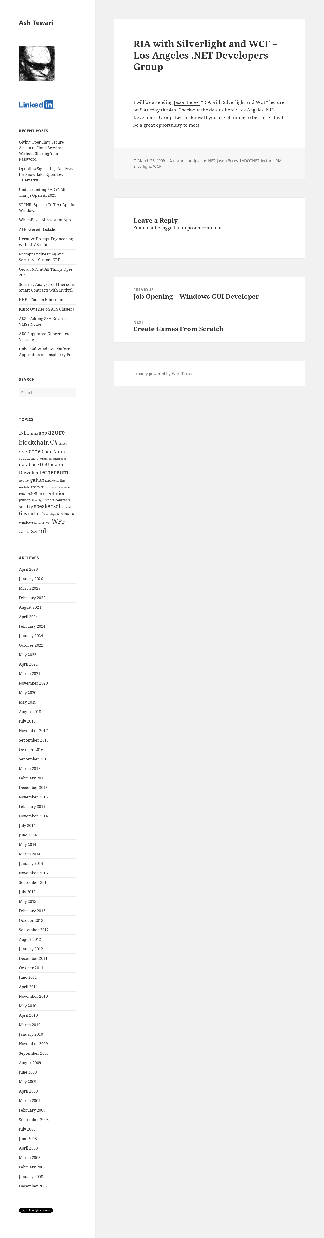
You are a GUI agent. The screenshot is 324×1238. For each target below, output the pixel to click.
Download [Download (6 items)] (30, 472)
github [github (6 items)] (37, 480)
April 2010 (28, 1015)
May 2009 (27, 1081)
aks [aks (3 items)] (36, 433)
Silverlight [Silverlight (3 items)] (37, 500)
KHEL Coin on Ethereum (41, 299)
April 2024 (28, 616)
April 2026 (28, 569)
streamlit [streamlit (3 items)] (67, 507)
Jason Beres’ (187, 102)
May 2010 (27, 1005)
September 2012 (34, 929)
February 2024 (32, 626)
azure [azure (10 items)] (56, 432)
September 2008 (34, 1119)
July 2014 (27, 825)
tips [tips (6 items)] (23, 513)
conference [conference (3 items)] (59, 458)
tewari (178, 160)
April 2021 (28, 664)
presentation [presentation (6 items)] (52, 493)
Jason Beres (227, 160)
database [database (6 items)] (29, 464)
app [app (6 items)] (43, 433)
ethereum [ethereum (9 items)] (55, 472)
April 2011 (28, 986)
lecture (267, 160)
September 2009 (34, 1053)
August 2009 (30, 1062)
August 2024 (30, 607)
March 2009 (29, 1100)
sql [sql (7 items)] (56, 506)
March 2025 (29, 588)
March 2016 (29, 768)
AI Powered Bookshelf (39, 229)
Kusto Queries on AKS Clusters (46, 309)
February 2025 (32, 597)
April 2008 (28, 1148)
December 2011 (33, 958)
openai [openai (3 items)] (65, 487)
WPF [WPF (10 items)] (58, 521)
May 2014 (27, 844)
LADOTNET (249, 160)
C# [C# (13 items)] (54, 442)
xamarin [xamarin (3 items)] (24, 532)
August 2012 (30, 939)
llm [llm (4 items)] (62, 480)
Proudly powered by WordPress (162, 373)
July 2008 (27, 1129)
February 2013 (32, 910)
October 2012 (31, 920)
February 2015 (32, 806)
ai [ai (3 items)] (31, 433)
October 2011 (31, 967)
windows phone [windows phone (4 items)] (31, 522)
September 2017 (34, 740)
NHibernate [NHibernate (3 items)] (53, 487)
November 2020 (33, 683)
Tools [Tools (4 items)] (40, 513)
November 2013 (33, 873)
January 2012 (31, 948)
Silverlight (142, 166)
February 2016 (32, 778)
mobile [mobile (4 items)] (24, 487)
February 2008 (32, 1167)
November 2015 (33, 797)
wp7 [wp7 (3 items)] (48, 522)
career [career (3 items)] (63, 443)
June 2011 (28, 977)
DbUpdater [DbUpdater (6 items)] (52, 464)
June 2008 (28, 1138)
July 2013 (27, 892)
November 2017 (33, 730)
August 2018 (30, 711)
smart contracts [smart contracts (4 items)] (57, 500)
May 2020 (27, 692)
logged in (171, 228)
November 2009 (33, 1043)
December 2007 (33, 1186)
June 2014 (28, 835)
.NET (211, 160)
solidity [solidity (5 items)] (26, 506)
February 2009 (32, 1110)
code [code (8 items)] (35, 451)
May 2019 (27, 702)
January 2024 (31, 635)
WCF (157, 166)
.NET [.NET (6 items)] (24, 433)
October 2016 (31, 749)
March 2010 (29, 1024)
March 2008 (29, 1157)
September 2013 (34, 882)
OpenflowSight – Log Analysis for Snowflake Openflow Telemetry (46, 174)
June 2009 (28, 1072)
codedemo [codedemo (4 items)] (27, 458)
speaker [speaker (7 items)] (43, 506)
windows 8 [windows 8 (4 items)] (65, 513)
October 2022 (31, 645)
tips (196, 160)
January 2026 (31, 578)
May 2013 (27, 901)
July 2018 (27, 721)
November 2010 (33, 996)
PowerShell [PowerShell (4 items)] (28, 493)
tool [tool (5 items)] (31, 513)
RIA (278, 160)
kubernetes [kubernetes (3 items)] (52, 480)
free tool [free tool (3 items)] (24, 480)
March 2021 (29, 673)
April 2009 (28, 1091)
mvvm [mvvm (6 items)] (38, 487)
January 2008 (31, 1176)
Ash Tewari (36, 22)
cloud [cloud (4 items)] (23, 452)
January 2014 (31, 863)
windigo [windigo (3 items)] (51, 514)
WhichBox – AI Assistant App (45, 220)
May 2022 (27, 654)
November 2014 (33, 816)
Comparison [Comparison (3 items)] (44, 458)
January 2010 (31, 1034)
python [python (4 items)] (24, 500)
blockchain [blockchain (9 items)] (34, 442)
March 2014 (29, 854)
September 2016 (34, 759)
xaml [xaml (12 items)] (38, 530)
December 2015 (33, 787)
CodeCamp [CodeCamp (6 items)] (53, 452)
